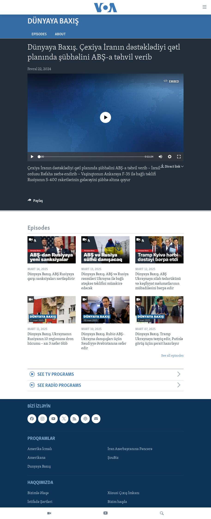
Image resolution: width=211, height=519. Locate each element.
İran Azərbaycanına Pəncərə (130, 449)
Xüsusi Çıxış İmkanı (123, 493)
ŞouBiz (113, 458)
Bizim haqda (117, 502)
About (60, 34)
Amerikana (36, 458)
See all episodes (172, 356)
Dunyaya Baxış (39, 466)
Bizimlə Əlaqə (38, 493)
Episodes (39, 34)
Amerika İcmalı (39, 449)
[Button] (35, 201)
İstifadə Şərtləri (39, 502)
